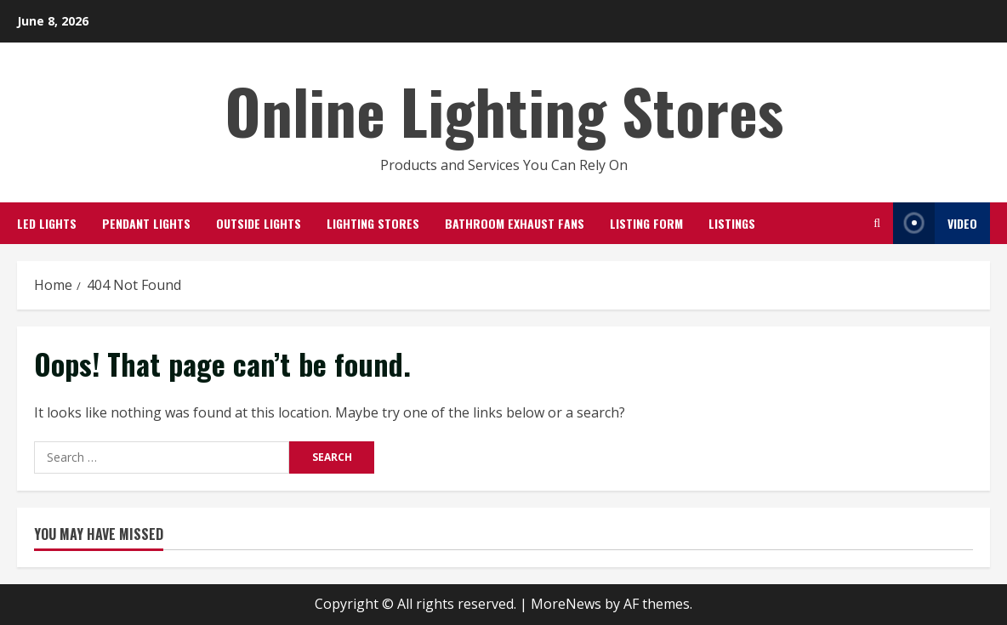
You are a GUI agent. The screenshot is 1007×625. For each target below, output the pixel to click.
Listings (731, 223)
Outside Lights (258, 223)
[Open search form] (876, 223)
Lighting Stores (373, 223)
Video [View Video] (935, 223)
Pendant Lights (146, 223)
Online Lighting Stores (504, 110)
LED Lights (47, 223)
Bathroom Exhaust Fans (514, 223)
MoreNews (566, 603)
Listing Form (646, 223)
